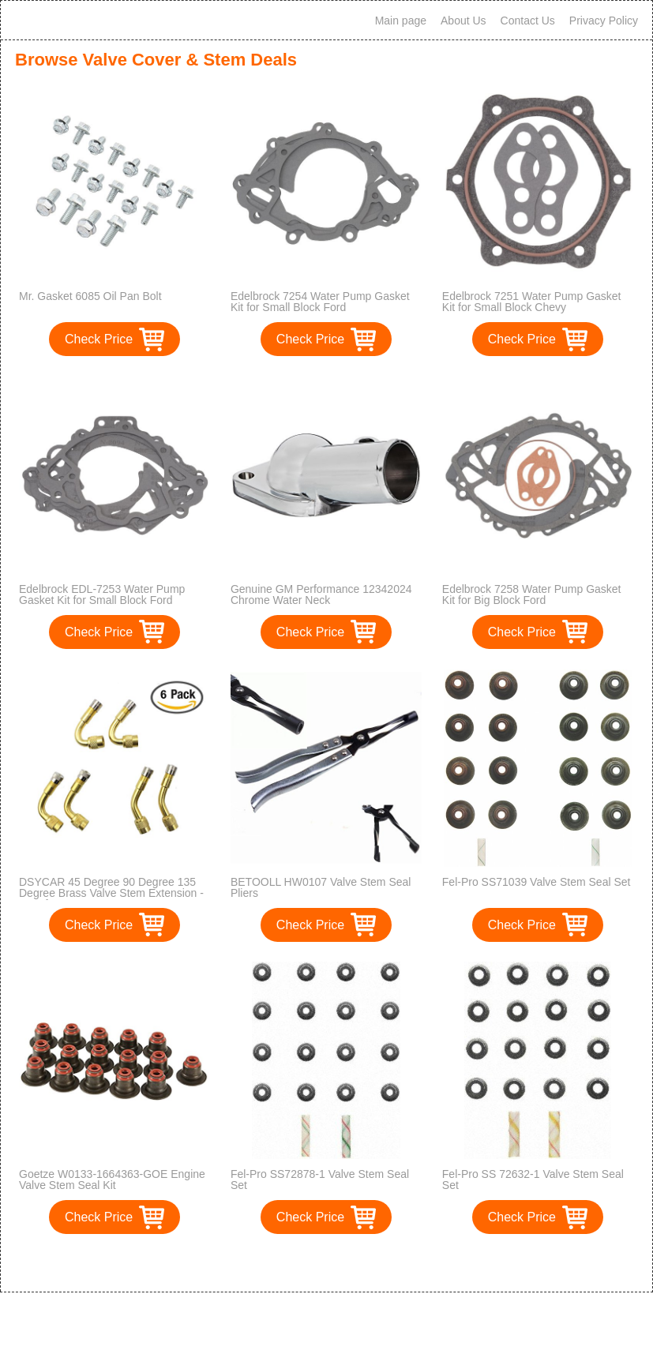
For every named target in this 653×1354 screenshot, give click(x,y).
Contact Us (528, 20)
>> (355, 1263)
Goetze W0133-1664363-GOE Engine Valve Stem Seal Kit (112, 1179)
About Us (463, 20)
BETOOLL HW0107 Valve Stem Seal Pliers (321, 887)
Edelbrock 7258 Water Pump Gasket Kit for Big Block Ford (531, 594)
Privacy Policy (603, 20)
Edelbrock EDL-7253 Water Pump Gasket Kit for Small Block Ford (102, 594)
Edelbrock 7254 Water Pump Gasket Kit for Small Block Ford (320, 301)
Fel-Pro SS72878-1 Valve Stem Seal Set (320, 1179)
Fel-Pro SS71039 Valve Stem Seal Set (536, 882)
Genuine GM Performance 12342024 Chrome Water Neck (321, 594)
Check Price (99, 339)
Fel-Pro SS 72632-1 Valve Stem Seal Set (533, 1179)
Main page (400, 20)
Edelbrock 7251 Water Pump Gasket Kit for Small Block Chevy (531, 301)
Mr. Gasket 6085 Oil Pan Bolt (90, 296)
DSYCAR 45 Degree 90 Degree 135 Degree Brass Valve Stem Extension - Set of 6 (111, 893)
